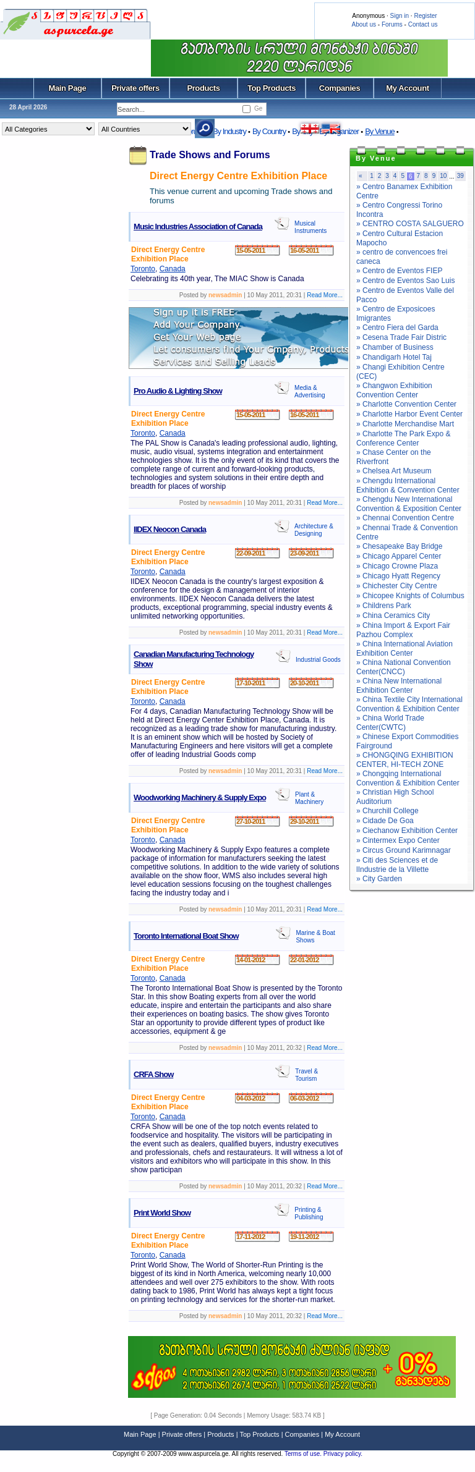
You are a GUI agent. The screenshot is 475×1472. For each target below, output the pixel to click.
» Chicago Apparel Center (398, 556)
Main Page (68, 88)
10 (443, 175)
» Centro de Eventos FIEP (399, 270)
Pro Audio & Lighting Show (178, 390)
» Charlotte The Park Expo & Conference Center (403, 438)
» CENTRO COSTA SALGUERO (410, 223)
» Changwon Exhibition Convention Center (394, 390)
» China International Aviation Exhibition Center (404, 649)
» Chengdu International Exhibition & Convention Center (408, 485)
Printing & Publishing (308, 1213)
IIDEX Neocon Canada (170, 529)
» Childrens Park (383, 605)
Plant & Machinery (309, 798)
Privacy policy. (342, 1453)
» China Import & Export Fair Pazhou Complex (403, 630)
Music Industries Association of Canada (198, 226)
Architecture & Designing (313, 530)
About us (364, 24)
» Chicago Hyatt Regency (398, 576)
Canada (173, 268)
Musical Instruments (310, 227)
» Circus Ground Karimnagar (403, 850)
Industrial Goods (318, 659)
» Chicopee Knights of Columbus (410, 595)
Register (425, 15)
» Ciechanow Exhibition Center (407, 830)
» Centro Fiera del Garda (397, 327)
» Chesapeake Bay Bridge (399, 546)
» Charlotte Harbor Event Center (409, 414)
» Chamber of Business (395, 347)
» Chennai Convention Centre (405, 518)
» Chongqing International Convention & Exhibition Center (408, 778)
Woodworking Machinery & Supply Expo (200, 797)
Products (203, 88)
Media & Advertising (309, 391)
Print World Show (162, 1212)
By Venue (380, 131)
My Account (407, 88)
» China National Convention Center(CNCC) (403, 667)
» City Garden (379, 878)
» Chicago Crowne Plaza (397, 566)
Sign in (399, 15)
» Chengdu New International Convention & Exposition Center (408, 504)
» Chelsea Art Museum (393, 471)
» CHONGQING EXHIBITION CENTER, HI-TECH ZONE (404, 760)
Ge (258, 108)
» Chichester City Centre (396, 586)
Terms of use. (304, 1453)
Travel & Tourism (306, 1075)
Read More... (325, 295)
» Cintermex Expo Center (398, 840)
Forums (392, 24)
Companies (340, 88)
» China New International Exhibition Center (399, 686)
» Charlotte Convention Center (406, 404)
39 (460, 175)
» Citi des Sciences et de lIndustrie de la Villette (397, 865)
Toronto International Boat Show (186, 936)
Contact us (423, 24)
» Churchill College (387, 810)
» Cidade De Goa (385, 820)
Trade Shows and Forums (210, 155)
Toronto (143, 268)
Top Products (271, 88)
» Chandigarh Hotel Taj (394, 357)
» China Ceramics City (393, 615)
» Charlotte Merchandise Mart (405, 424)
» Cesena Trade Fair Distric (401, 337)
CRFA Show (153, 1074)
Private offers (135, 88)
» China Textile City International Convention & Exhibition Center (409, 704)
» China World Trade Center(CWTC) (390, 723)
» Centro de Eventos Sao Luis (405, 280)
